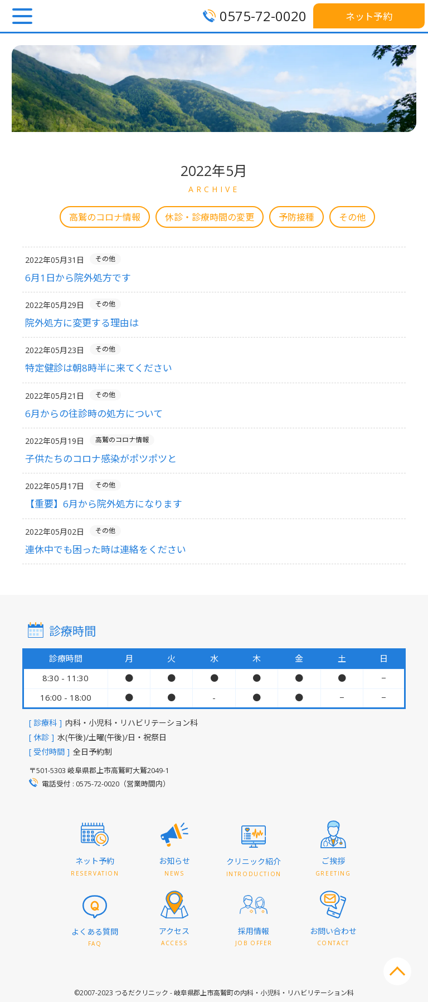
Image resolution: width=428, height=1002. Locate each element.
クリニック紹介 (253, 867)
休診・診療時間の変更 (209, 217)
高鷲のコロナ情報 (104, 217)
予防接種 (296, 217)
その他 (352, 217)
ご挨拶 (333, 867)
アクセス (174, 937)
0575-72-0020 (263, 16)
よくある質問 (94, 937)
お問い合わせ (333, 937)
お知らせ (174, 867)
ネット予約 (369, 16)
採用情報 (254, 937)
